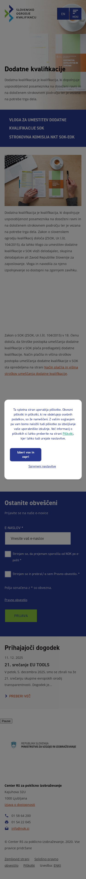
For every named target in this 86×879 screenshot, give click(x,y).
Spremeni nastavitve (42, 466)
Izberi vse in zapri (25, 454)
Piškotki (68, 434)
